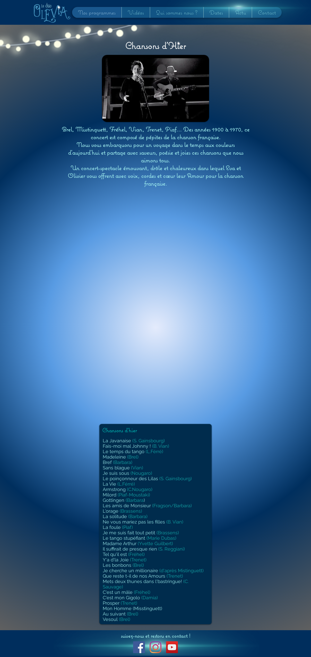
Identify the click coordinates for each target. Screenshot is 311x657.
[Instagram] (155, 647)
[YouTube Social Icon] (172, 647)
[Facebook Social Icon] (139, 647)
